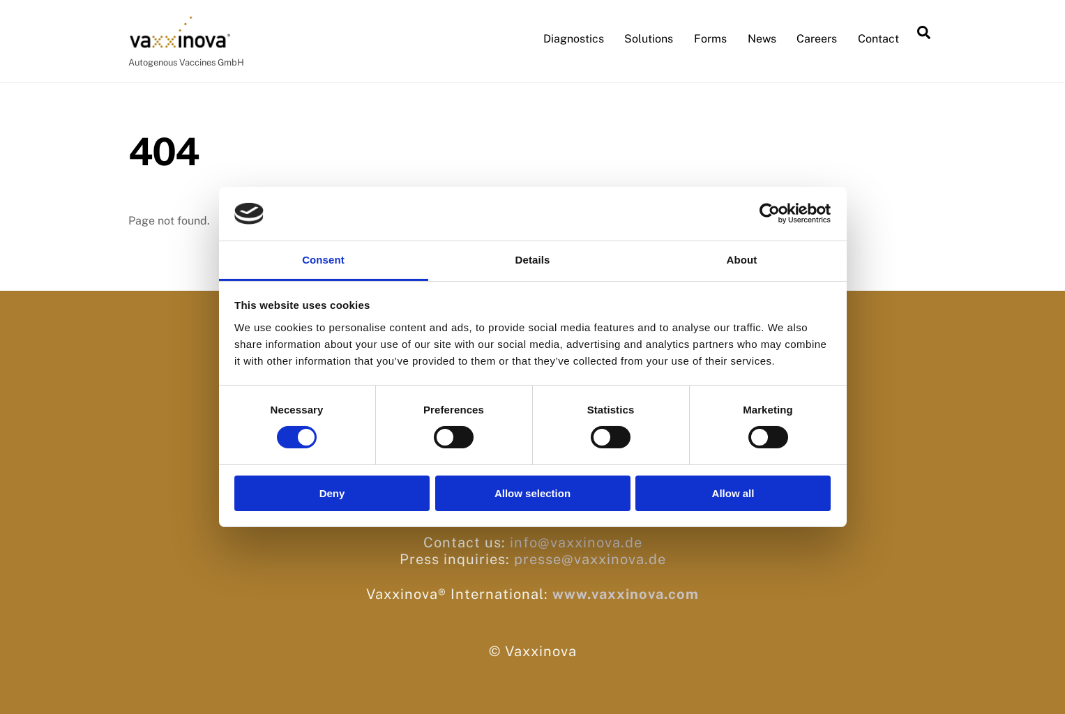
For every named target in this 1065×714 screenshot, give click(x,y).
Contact (878, 38)
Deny (332, 493)
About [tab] (742, 260)
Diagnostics (573, 38)
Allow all (733, 493)
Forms (710, 38)
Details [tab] (532, 260)
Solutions (648, 38)
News (762, 38)
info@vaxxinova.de (576, 542)
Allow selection (532, 493)
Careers (816, 38)
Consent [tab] (323, 260)
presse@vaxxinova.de (590, 559)
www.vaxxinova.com (625, 594)
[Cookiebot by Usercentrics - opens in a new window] (770, 213)
